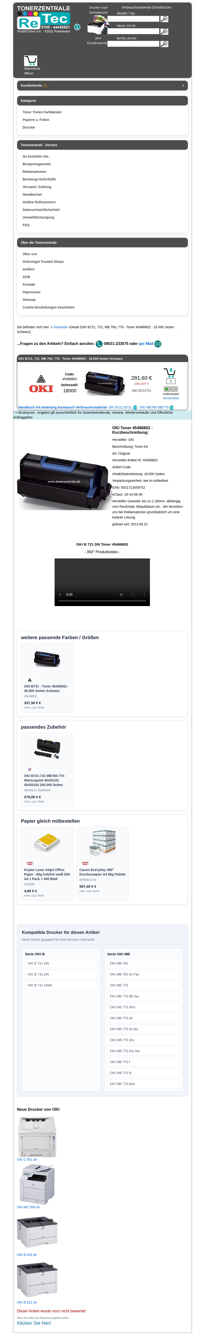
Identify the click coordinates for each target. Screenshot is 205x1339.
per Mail (146, 344)
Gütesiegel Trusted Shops (43, 262)
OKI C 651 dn (27, 1159)
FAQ (26, 225)
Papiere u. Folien (36, 120)
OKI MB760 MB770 (157, 407)
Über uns (30, 254)
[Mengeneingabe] (170, 381)
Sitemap (29, 300)
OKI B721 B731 (78, 407)
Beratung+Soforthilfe (39, 179)
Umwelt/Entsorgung (38, 217)
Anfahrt (29, 269)
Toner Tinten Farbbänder (42, 112)
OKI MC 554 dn (28, 1207)
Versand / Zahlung (37, 187)
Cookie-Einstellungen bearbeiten (49, 307)
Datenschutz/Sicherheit (41, 210)
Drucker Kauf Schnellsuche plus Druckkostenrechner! (101, 25)
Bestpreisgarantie (37, 164)
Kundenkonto (34, 85)
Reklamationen (34, 172)
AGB (26, 277)
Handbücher (32, 194)
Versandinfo (171, 398)
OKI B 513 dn (27, 1302)
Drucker (29, 127)
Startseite (60, 327)
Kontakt (29, 284)
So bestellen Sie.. (36, 156)
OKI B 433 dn (27, 1255)
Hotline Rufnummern (39, 202)
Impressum (32, 292)
